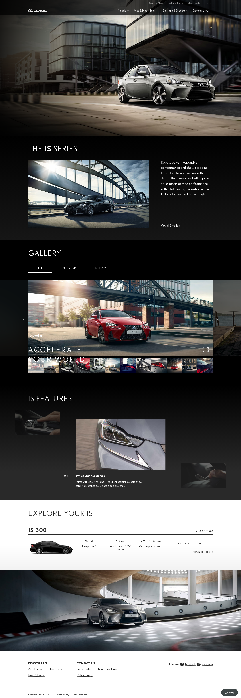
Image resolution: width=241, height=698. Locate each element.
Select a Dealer (194, 3)
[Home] (37, 3)
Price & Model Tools (144, 10)
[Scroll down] (236, 679)
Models (122, 10)
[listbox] (208, 3)
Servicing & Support (174, 10)
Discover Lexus (201, 10)
